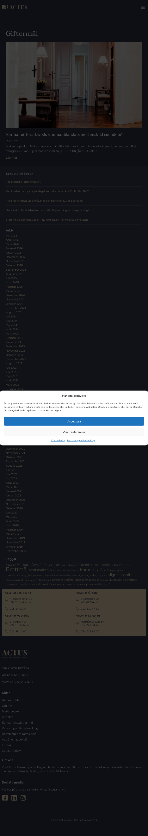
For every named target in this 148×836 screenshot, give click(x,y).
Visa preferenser (74, 432)
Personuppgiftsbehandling (81, 440)
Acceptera (74, 421)
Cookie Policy (58, 440)
